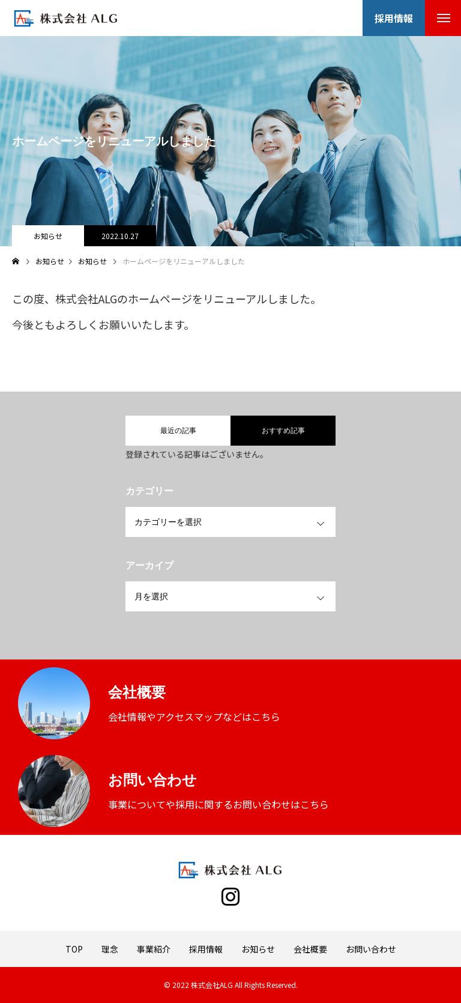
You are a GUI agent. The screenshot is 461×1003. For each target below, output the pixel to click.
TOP (74, 949)
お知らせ (48, 236)
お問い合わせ (371, 949)
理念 (109, 949)
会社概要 (310, 949)
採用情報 (206, 949)
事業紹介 (153, 949)
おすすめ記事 (283, 430)
